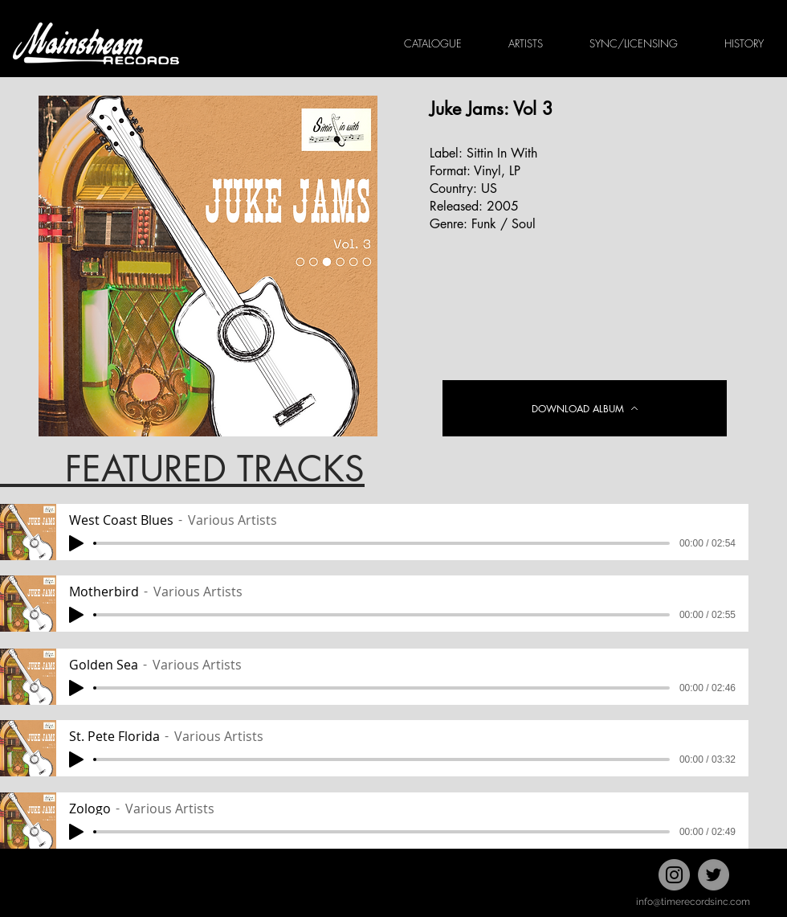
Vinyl (487, 170)
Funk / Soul (503, 223)
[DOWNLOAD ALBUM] (584, 408)
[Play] (76, 543)
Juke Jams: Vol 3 (491, 108)
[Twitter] (713, 874)
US (489, 188)
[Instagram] (674, 874)
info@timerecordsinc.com (693, 901)
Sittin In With (502, 153)
